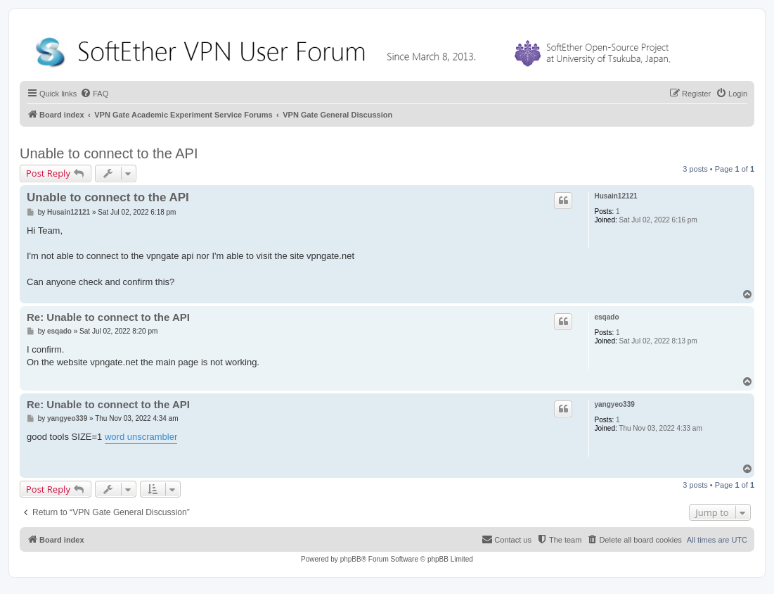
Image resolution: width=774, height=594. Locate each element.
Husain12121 (616, 196)
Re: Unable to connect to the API (108, 317)
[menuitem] (94, 93)
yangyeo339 (615, 404)
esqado (607, 317)
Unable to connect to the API (109, 153)
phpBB (350, 559)
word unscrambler (141, 436)
